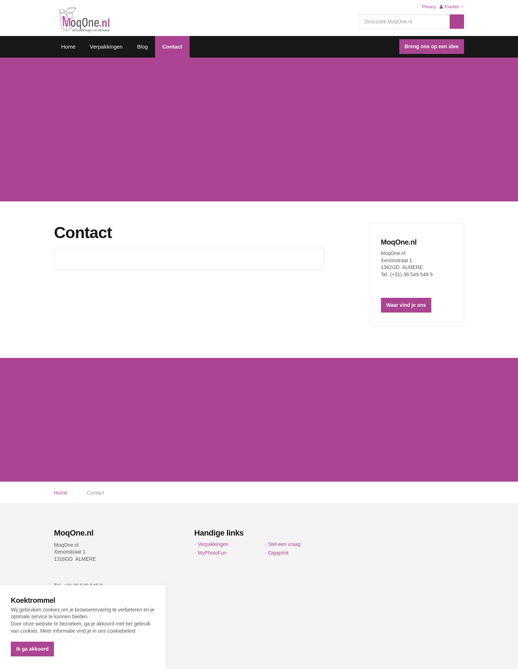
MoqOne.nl (399, 242)
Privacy (429, 6)
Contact (172, 47)
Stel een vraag (284, 544)
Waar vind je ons (406, 305)
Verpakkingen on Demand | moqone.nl (84, 19)
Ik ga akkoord (32, 649)
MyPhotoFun (212, 552)
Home (68, 47)
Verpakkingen (106, 47)
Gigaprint (278, 552)
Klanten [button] (452, 6)
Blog (142, 47)
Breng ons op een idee (432, 46)
